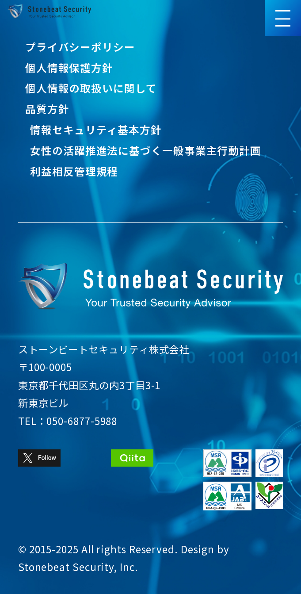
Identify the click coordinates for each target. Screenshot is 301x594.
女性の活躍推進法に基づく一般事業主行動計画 (145, 150)
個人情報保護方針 (69, 67)
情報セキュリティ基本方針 (96, 129)
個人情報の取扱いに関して (91, 88)
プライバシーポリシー (80, 46)
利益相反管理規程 (74, 171)
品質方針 (47, 108)
